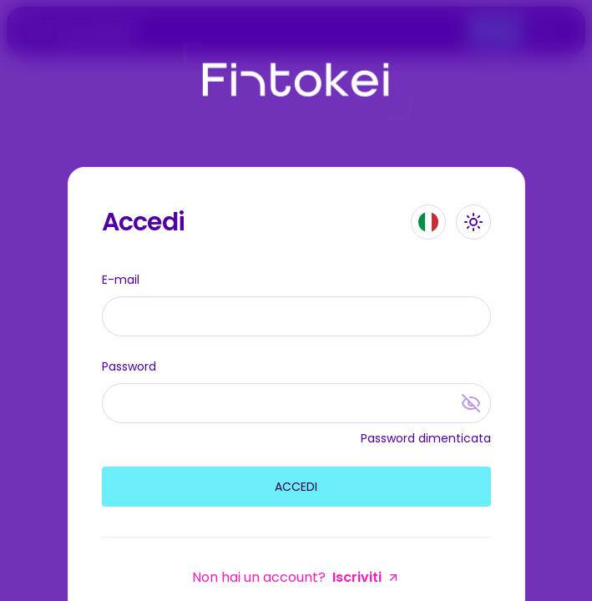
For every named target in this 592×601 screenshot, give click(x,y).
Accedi (296, 486)
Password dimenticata (426, 438)
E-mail (120, 279)
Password (129, 366)
